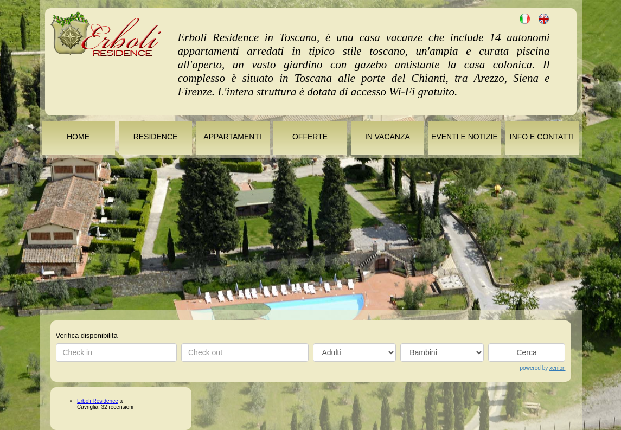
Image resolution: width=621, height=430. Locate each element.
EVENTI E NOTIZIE (464, 136)
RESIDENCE (155, 136)
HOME (78, 136)
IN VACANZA (387, 136)
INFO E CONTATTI (542, 136)
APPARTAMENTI (232, 136)
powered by (543, 368)
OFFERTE (310, 136)
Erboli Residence (97, 401)
